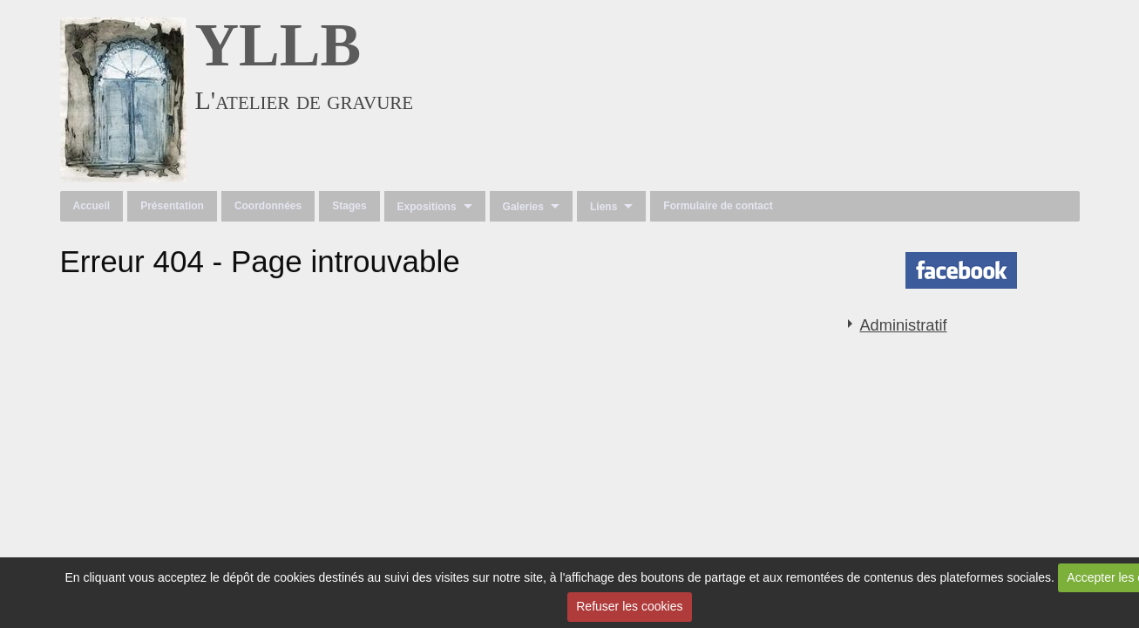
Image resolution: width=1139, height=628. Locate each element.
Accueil (92, 206)
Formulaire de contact (717, 206)
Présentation (172, 206)
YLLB (278, 44)
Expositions (427, 207)
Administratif (902, 325)
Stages (349, 206)
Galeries (523, 207)
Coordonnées (268, 206)
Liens (603, 207)
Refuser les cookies (629, 606)
